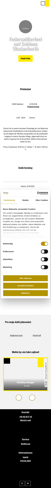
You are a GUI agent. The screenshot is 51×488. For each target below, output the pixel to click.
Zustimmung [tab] (9, 200)
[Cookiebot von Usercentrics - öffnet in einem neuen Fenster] (37, 193)
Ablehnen (25, 293)
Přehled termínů (33, 107)
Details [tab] (25, 200)
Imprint (25, 457)
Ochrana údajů (25, 461)
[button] (26, 3)
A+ (28, 483)
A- (22, 483)
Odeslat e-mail (25, 420)
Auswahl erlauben (25, 286)
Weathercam (25, 444)
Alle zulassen (25, 278)
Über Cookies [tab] (42, 200)
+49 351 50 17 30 (25, 417)
